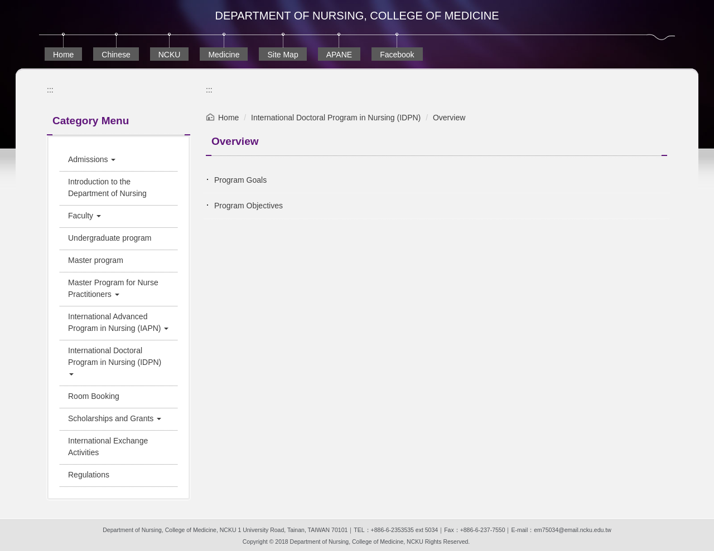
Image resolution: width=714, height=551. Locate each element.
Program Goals (240, 179)
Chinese (116, 54)
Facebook (397, 54)
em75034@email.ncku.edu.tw (572, 529)
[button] (118, 159)
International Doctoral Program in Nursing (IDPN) (336, 117)
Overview (449, 117)
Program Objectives (248, 205)
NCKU (169, 54)
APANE (339, 54)
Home (63, 54)
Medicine (223, 54)
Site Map (282, 54)
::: (50, 89)
